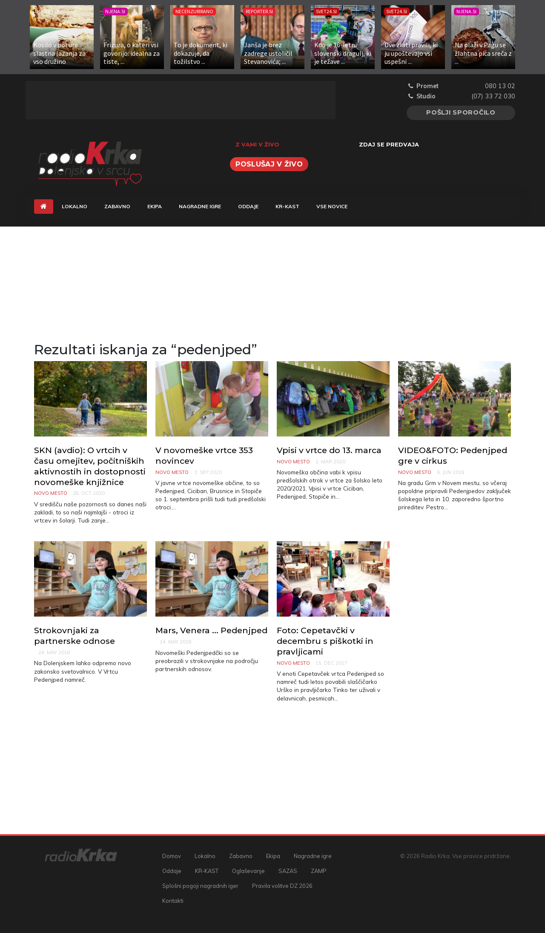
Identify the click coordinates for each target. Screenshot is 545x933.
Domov (171, 856)
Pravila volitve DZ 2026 (282, 885)
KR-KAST (287, 206)
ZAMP (319, 870)
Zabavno (117, 206)
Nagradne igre (200, 206)
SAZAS (287, 870)
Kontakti (173, 900)
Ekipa (154, 206)
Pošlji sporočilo (461, 112)
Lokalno (74, 206)
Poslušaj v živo (269, 164)
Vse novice (331, 206)
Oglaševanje (248, 870)
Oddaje (248, 206)
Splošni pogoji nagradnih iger (200, 885)
